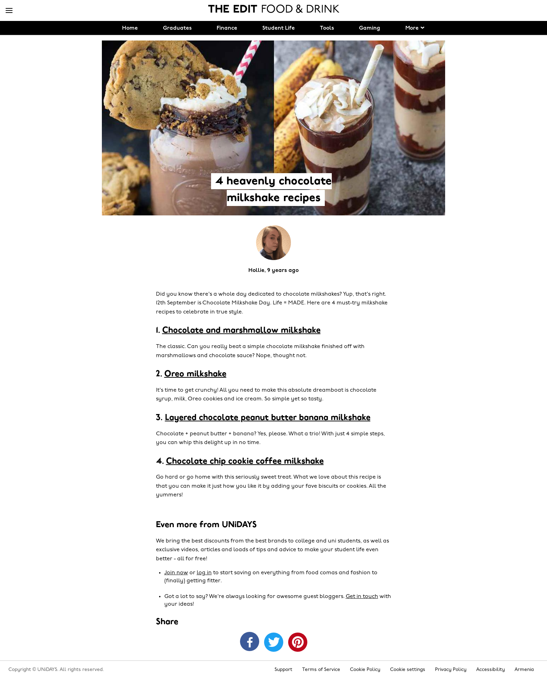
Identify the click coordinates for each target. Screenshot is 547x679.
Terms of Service (321, 669)
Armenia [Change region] (524, 669)
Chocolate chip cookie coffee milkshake (245, 461)
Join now (176, 573)
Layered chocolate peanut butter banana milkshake (267, 418)
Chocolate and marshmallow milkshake (241, 330)
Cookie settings (407, 669)
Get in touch (362, 596)
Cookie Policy (365, 669)
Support (283, 669)
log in (204, 573)
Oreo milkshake (195, 374)
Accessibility (490, 669)
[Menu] (9, 11)
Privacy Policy (450, 669)
